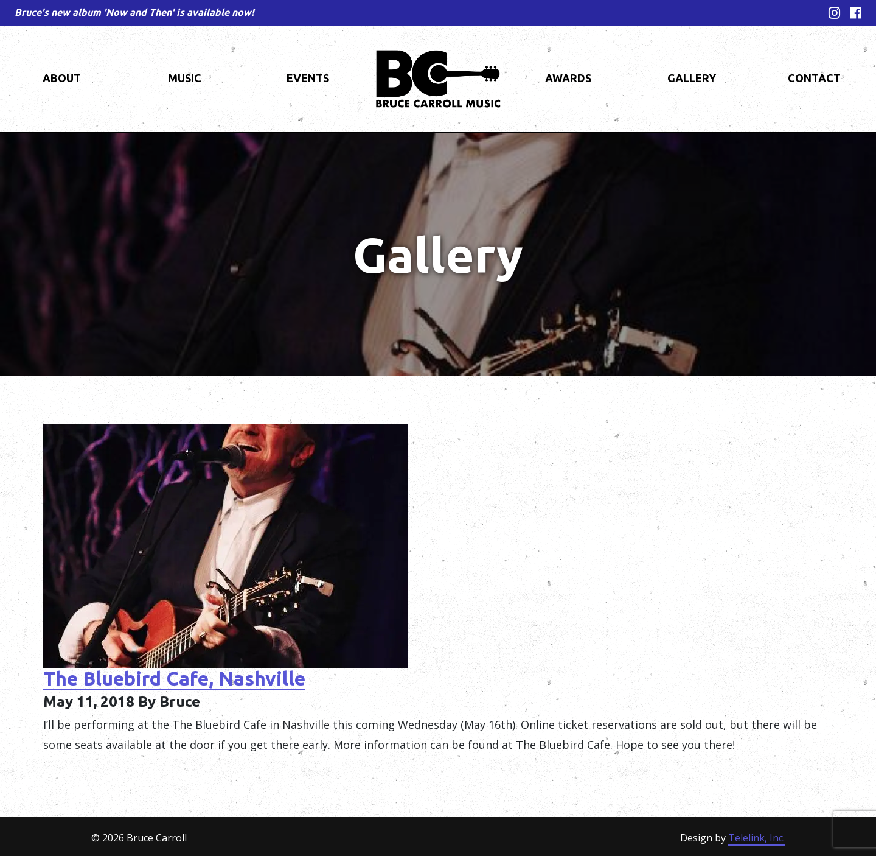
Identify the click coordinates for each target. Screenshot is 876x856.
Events (308, 78)
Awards (568, 78)
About (62, 78)
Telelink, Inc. (756, 837)
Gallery (691, 78)
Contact (814, 78)
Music (184, 78)
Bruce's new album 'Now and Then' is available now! (134, 12)
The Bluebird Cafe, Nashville (174, 678)
